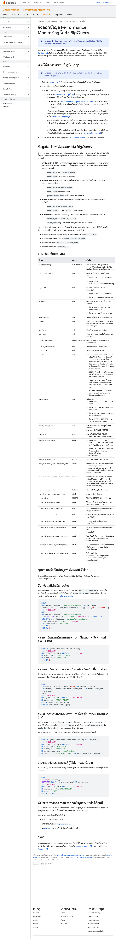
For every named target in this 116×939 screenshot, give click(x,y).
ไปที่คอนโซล (107, 3)
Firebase (41, 21)
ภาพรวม (5, 15)
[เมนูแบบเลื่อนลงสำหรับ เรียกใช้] (41, 2)
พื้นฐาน (14, 15)
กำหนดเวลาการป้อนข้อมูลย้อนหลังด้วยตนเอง (75, 101)
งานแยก (47, 828)
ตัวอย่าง (69, 15)
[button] (13, 21)
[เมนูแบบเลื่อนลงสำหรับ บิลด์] (29, 2)
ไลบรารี (35, 924)
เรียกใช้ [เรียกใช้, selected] (45, 15)
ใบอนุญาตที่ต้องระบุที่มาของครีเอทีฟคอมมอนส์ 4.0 (71, 855)
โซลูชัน (48, 3)
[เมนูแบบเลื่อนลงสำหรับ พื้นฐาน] (19, 14)
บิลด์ (24, 3)
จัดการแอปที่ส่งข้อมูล (91, 133)
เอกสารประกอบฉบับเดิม (96, 931)
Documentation (11, 9)
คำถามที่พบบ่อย (93, 927)
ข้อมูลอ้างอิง (59, 15)
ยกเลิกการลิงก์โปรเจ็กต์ (77, 138)
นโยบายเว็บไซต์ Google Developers (80, 858)
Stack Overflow (93, 916)
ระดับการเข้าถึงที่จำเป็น (64, 73)
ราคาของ (82, 846)
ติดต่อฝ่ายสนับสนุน (94, 913)
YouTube (64, 924)
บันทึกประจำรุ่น (93, 924)
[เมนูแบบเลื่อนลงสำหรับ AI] (28, 14)
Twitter (63, 920)
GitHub (35, 927)
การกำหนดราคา (59, 3)
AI (24, 15)
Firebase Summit (67, 916)
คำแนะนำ (36, 913)
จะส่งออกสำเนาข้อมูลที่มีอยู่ (64, 94)
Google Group (93, 920)
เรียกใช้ (36, 3)
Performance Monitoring (36, 9)
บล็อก (98, 3)
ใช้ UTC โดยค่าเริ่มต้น (65, 596)
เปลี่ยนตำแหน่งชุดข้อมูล (61, 116)
